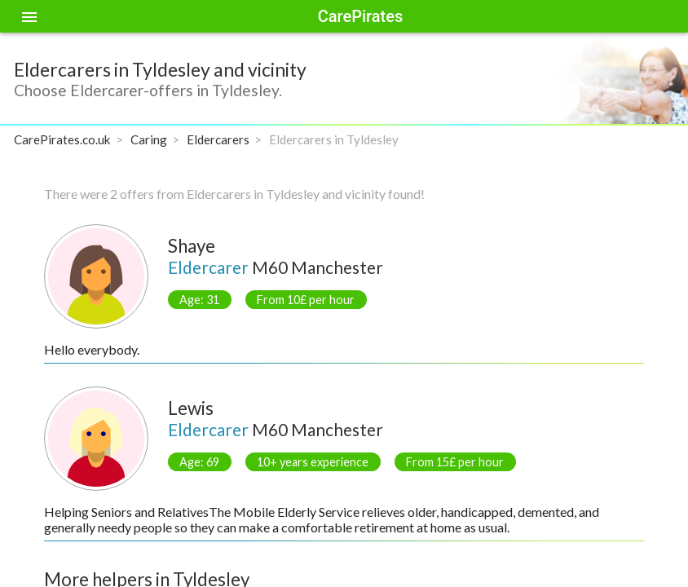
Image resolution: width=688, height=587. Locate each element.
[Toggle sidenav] (29, 16)
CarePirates (360, 16)
